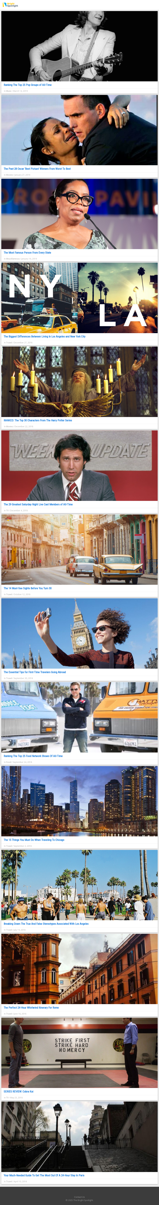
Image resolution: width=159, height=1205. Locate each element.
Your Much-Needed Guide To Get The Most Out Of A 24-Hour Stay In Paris (44, 1175)
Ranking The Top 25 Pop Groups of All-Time (28, 85)
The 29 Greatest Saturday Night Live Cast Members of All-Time (38, 504)
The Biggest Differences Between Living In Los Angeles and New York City (44, 336)
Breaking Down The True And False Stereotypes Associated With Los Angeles (46, 923)
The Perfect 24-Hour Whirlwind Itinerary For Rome (31, 1007)
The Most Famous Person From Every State (27, 252)
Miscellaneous (13, 258)
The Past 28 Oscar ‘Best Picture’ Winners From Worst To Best (37, 168)
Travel (9, 342)
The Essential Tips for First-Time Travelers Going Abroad (35, 672)
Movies (9, 174)
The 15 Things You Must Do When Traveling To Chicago (34, 840)
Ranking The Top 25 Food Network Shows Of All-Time (33, 756)
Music (9, 91)
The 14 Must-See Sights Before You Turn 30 (28, 588)
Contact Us (79, 1196)
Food (8, 762)
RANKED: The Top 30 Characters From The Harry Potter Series (38, 420)
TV (7, 510)
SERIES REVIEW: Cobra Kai (18, 1091)
